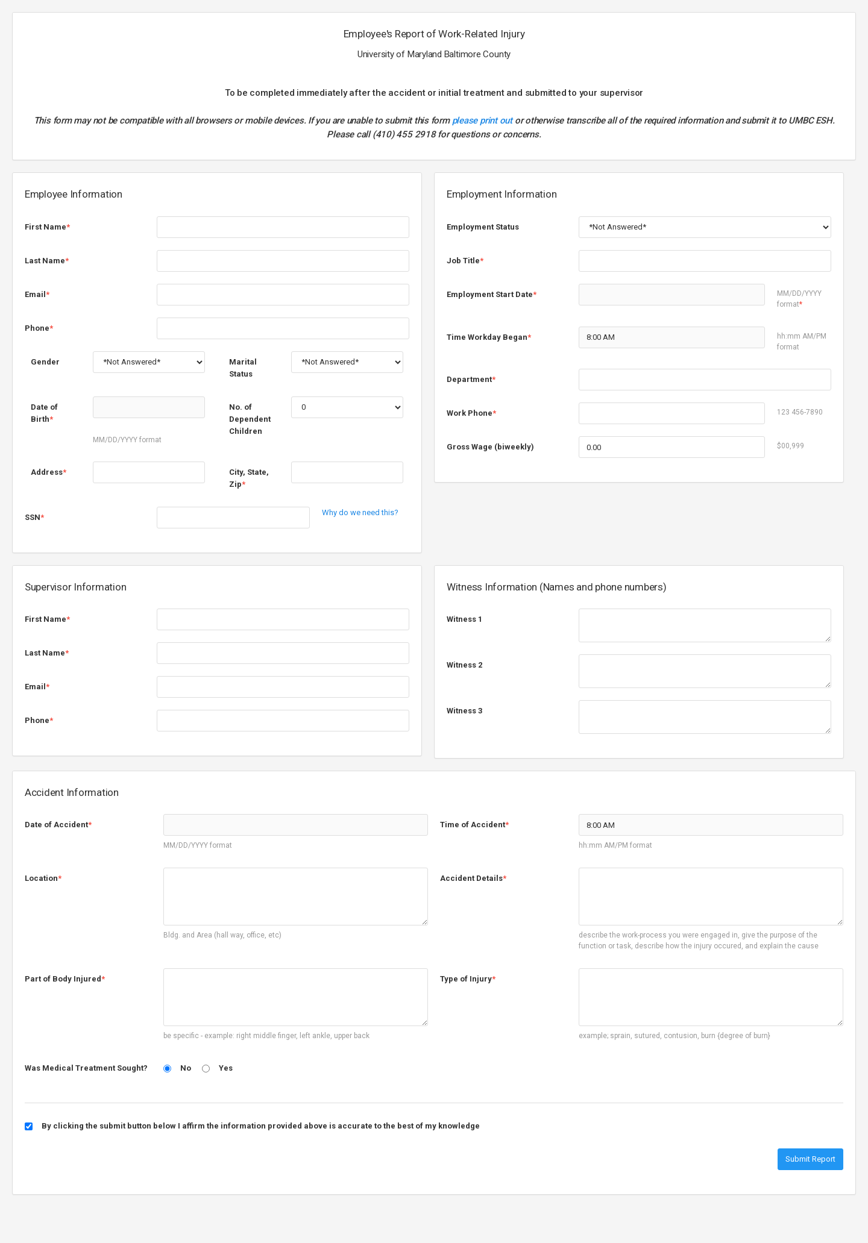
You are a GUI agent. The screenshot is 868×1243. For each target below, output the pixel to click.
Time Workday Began (489, 337)
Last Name (47, 260)
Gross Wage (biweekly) (490, 446)
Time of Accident (474, 824)
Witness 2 (464, 664)
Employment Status (483, 226)
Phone (39, 328)
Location (43, 878)
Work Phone (471, 413)
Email (37, 294)
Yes (226, 1067)
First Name (47, 226)
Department (471, 379)
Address (48, 472)
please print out (482, 120)
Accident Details (473, 878)
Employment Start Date (491, 294)
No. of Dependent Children (250, 419)
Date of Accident (58, 824)
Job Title (465, 260)
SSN (34, 517)
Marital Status (243, 367)
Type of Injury (467, 978)
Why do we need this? (360, 512)
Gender (45, 361)
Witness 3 (464, 710)
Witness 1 (464, 619)
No (185, 1067)
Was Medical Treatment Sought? (86, 1067)
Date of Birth (44, 413)
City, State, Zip (249, 478)
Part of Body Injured (65, 978)
